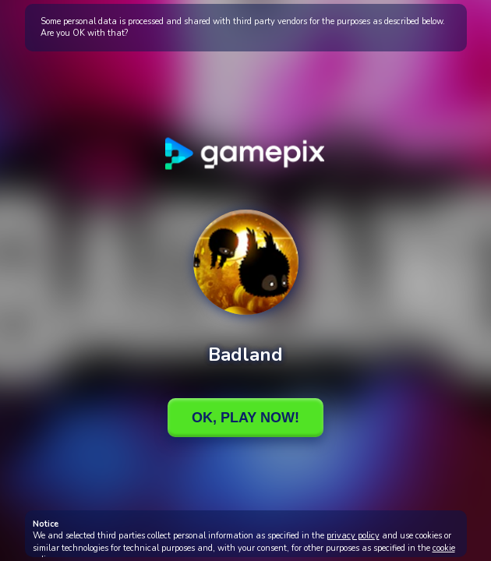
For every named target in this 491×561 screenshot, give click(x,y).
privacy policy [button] (353, 536)
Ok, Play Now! (245, 417)
